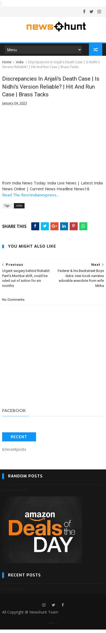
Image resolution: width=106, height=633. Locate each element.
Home (6, 64)
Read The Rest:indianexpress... (30, 198)
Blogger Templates (56, 626)
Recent (19, 440)
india (19, 64)
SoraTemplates (51, 626)
